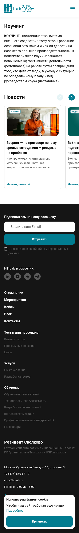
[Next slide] (71, 97)
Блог (8, 314)
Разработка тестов (17, 376)
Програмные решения (19, 345)
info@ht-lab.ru (13, 480)
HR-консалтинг (14, 370)
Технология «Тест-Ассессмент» (25, 401)
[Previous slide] (60, 97)
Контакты (12, 321)
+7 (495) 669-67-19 (16, 473)
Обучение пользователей (21, 394)
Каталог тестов (14, 339)
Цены (8, 352)
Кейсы (9, 307)
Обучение (12, 388)
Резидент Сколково (23, 442)
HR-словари (12, 426)
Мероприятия (15, 300)
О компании (13, 293)
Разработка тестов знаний (22, 407)
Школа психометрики (19, 414)
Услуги (9, 363)
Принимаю (39, 521)
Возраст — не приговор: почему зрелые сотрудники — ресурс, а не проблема (32, 148)
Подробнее (14, 510)
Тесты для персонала (21, 332)
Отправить (39, 239)
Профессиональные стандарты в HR (29, 420)
